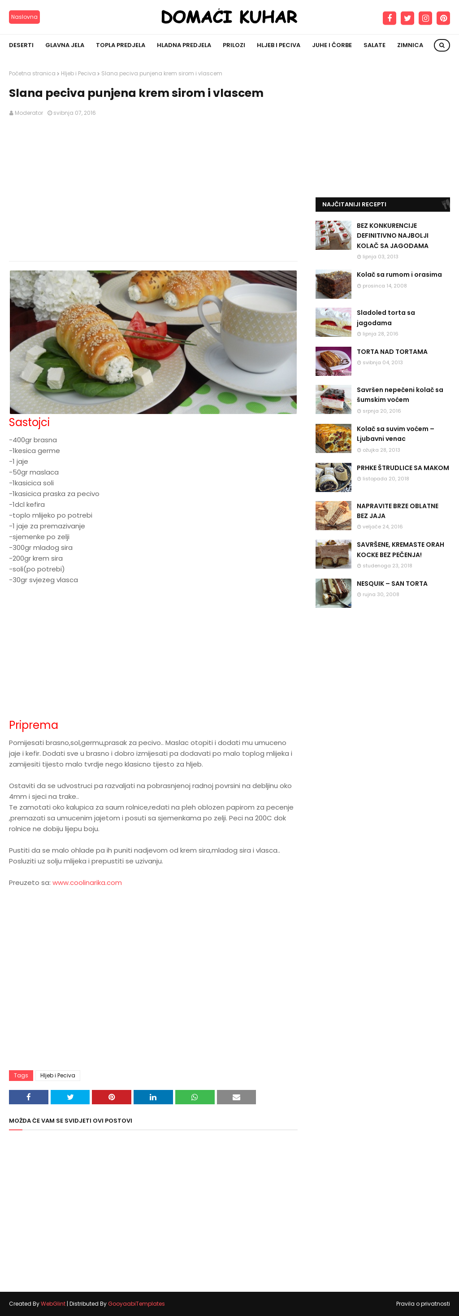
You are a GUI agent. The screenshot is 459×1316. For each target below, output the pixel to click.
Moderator (29, 113)
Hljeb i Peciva (78, 73)
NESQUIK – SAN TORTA (392, 583)
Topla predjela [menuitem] (120, 45)
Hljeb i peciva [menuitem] (278, 45)
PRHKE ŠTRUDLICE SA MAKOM (403, 467)
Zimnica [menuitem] (410, 45)
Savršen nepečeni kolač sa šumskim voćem (400, 394)
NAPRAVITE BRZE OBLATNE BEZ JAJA (397, 510)
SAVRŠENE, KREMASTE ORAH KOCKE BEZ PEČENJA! (400, 549)
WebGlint (53, 1303)
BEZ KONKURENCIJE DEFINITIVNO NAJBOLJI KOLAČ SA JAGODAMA (393, 235)
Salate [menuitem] (374, 45)
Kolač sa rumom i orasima (399, 274)
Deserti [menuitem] (21, 45)
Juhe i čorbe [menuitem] (332, 45)
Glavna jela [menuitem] (64, 45)
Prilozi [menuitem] (234, 45)
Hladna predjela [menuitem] (184, 45)
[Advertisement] (153, 189)
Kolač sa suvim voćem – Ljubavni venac (395, 433)
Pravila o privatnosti (423, 1303)
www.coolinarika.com (87, 882)
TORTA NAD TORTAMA (392, 351)
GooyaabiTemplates (136, 1303)
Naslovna (24, 17)
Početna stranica (32, 73)
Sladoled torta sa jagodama (386, 317)
